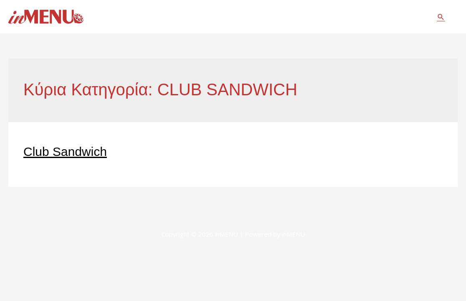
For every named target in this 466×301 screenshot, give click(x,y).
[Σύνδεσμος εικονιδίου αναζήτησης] (441, 17)
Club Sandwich (65, 151)
